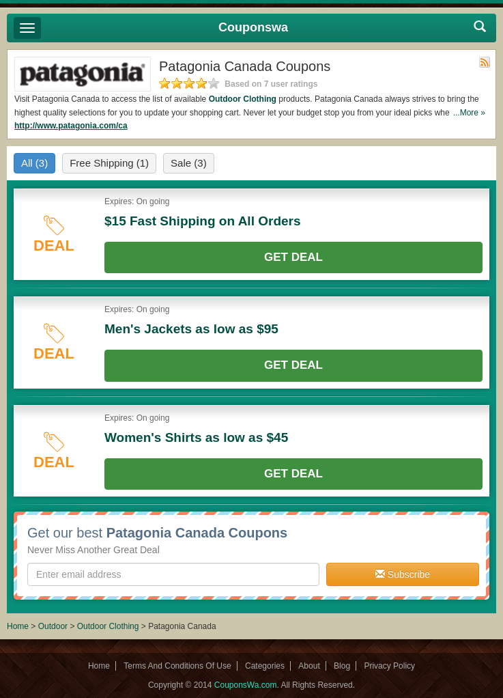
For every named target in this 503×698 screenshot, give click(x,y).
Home (18, 626)
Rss (484, 62)
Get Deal (293, 257)
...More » (469, 112)
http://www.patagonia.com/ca (71, 125)
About (308, 666)
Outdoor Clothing (242, 99)
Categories (265, 666)
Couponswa (253, 27)
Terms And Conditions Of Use (177, 666)
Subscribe (402, 574)
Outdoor (53, 626)
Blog (342, 666)
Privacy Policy (389, 666)
